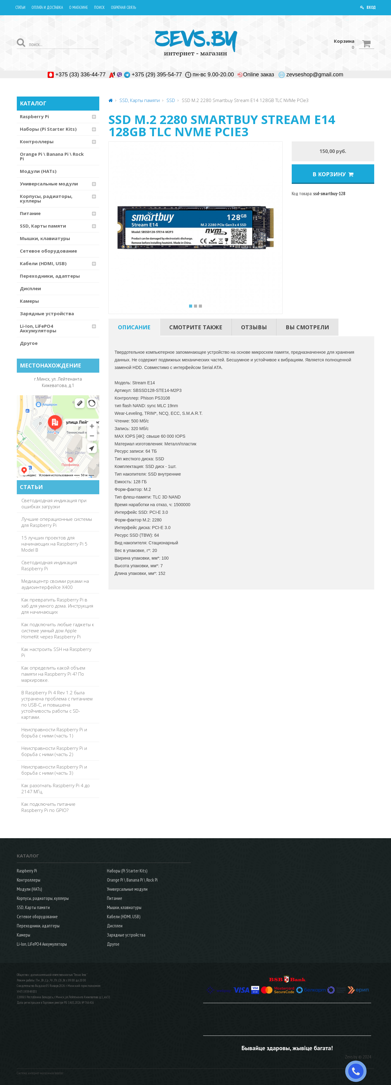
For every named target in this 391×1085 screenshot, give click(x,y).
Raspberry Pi (34, 116)
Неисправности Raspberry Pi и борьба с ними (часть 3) (54, 770)
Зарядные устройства (47, 313)
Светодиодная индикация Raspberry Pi (49, 565)
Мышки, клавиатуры (45, 238)
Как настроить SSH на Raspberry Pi (56, 652)
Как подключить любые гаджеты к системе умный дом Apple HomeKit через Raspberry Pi (57, 630)
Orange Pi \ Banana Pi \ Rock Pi (52, 156)
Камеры (29, 301)
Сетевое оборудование (48, 251)
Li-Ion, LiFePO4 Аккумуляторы (38, 328)
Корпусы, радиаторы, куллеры (46, 198)
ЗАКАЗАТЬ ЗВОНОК (358, 1071)
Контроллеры (36, 141)
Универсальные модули (49, 184)
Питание (30, 213)
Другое (29, 343)
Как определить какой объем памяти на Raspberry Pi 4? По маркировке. (53, 674)
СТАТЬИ (31, 487)
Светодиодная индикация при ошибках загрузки (53, 503)
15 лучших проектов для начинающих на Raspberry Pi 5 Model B (54, 544)
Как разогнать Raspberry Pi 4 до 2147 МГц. (55, 788)
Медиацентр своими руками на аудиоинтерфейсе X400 (55, 584)
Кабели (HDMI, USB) (43, 263)
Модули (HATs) (38, 171)
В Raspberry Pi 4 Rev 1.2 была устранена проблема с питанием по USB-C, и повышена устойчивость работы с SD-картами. (57, 704)
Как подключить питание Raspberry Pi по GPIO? (48, 807)
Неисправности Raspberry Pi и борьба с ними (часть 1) (54, 732)
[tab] (134, 327)
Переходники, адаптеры (50, 276)
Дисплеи (30, 288)
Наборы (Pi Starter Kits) (48, 129)
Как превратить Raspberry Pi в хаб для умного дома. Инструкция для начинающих (57, 606)
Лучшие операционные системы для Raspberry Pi (56, 522)
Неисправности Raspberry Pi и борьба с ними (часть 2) (54, 751)
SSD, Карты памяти (43, 226)
